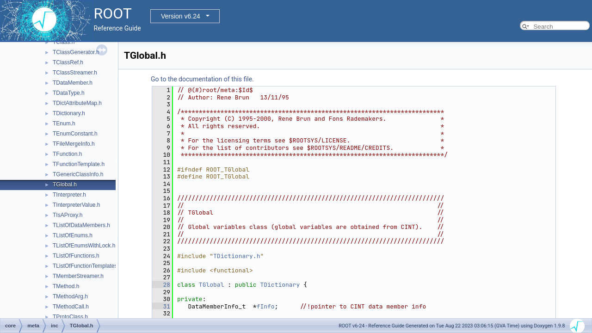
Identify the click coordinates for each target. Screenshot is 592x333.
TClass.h (63, 42)
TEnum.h (64, 123)
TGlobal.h (65, 184)
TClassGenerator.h (76, 52)
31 (161, 306)
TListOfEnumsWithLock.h (84, 245)
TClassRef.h (68, 62)
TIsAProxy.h (67, 215)
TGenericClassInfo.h (78, 174)
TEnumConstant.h (75, 133)
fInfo (266, 306)
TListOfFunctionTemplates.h (87, 266)
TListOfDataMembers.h (81, 225)
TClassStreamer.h (75, 72)
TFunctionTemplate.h (79, 164)
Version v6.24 (180, 16)
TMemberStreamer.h (78, 276)
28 (161, 285)
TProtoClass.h (70, 317)
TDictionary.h (69, 113)
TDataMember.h (72, 83)
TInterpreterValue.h (76, 205)
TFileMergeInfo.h (74, 144)
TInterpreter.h (69, 194)
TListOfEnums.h (72, 235)
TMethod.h (66, 286)
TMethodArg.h (70, 296)
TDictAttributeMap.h (77, 103)
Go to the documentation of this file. (202, 79)
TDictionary (280, 285)
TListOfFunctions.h (76, 256)
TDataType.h (69, 93)
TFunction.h (67, 154)
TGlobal (211, 285)
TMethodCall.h (71, 306)
